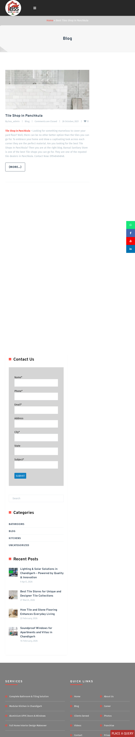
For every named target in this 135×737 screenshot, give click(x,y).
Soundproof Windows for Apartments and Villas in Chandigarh (30, 704)
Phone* (18, 428)
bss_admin (14, 121)
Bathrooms (16, 562)
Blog (27, 121)
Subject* (19, 497)
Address (18, 456)
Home (50, 20)
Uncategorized (19, 583)
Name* (18, 415)
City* (17, 470)
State (17, 483)
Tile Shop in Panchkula (24, 116)
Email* (18, 442)
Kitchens (15, 576)
